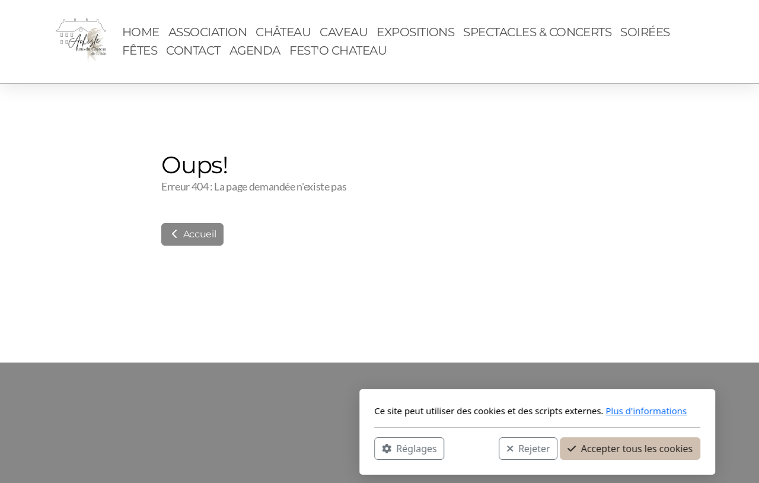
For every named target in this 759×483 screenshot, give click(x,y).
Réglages (251, 448)
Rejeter (371, 448)
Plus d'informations (488, 411)
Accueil (192, 234)
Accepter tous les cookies (472, 448)
